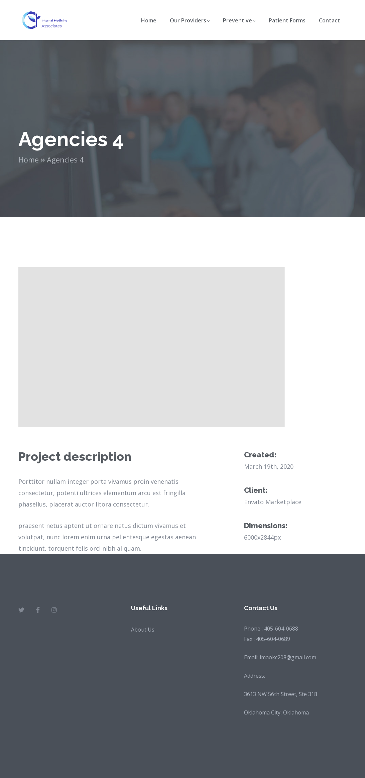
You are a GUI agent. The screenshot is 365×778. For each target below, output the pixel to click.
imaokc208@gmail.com (288, 657)
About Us (142, 629)
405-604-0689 (273, 639)
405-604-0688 (281, 628)
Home (28, 159)
